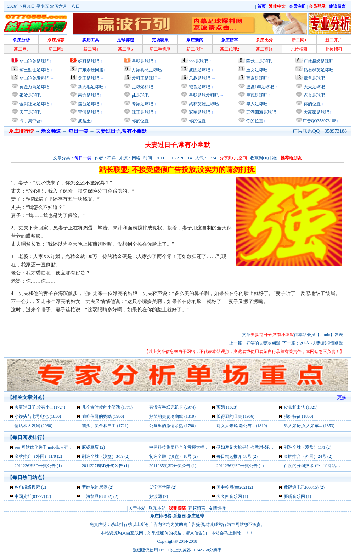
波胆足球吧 (199, 69)
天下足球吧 (29, 112)
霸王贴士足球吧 (34, 69)
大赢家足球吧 (316, 112)
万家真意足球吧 (147, 69)
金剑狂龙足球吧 (33, 103)
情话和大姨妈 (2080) (33, 425)
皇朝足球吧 (142, 61)
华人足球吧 (256, 103)
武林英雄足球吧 (203, 103)
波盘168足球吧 (260, 86)
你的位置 (140, 120)
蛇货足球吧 (200, 86)
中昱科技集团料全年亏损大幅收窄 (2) (184, 447)
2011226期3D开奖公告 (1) (38, 465)
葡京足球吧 (256, 78)
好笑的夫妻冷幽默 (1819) (172, 416)
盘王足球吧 (88, 78)
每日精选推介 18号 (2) (237, 456)
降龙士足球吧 (259, 61)
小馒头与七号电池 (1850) (38, 416)
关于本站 (137, 508)
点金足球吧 (314, 95)
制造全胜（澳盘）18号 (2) (173, 456)
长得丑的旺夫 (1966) (235, 416)
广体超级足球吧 (318, 61)
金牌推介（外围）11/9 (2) (38, 456)
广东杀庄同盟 (90, 69)
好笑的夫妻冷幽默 (263, 343)
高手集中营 (29, 120)
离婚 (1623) (226, 407)
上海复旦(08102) (97, 496)
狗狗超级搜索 (27, 487)
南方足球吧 (88, 95)
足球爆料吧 (142, 86)
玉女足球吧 (256, 69)
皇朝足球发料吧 (203, 95)
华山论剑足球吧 (34, 61)
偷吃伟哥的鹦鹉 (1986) (103, 416)
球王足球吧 (142, 112)
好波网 (155, 496)
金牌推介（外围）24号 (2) (308, 456)
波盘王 (84, 120)
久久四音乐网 (229, 496)
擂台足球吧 (88, 103)
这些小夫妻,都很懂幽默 (321, 343)
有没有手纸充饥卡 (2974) (172, 407)
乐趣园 (179, 515)
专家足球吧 (142, 103)
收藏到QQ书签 (263, 157)
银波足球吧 (30, 95)
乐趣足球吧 (199, 78)
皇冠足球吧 (256, 95)
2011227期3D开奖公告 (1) (105, 465)
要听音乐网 (294, 496)
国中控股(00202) (231, 487)
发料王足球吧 (144, 78)
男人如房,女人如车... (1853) (309, 425)
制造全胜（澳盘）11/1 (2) (307, 447)
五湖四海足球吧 (260, 112)
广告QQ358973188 (319, 120)
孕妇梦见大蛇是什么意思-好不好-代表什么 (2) (259, 447)
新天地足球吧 (90, 86)
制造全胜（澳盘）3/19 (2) (105, 456)
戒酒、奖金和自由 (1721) (105, 425)
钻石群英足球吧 (318, 69)
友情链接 (217, 508)
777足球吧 (198, 61)
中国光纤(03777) (30, 496)
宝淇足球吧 (88, 112)
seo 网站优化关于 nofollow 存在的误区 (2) (53, 447)
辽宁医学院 (159, 487)
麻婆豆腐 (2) (93, 447)
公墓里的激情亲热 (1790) (172, 425)
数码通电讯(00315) (301, 487)
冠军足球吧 (199, 112)
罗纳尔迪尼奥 (94, 487)
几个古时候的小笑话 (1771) (107, 407)
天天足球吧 (314, 86)
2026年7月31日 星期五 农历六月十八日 (43, 6)
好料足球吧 (88, 61)
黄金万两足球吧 (34, 86)
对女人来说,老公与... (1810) (241, 425)
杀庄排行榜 (160, 515)
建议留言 (196, 508)
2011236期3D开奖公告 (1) (240, 465)
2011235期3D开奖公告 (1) (172, 465)
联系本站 (157, 508)
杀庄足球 (195, 515)
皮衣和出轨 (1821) (300, 407)
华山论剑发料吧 (34, 78)
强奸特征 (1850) (298, 416)
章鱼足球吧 (314, 78)
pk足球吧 (140, 95)
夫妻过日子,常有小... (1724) (40, 407)
